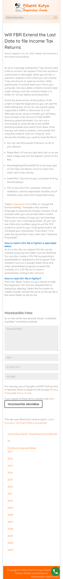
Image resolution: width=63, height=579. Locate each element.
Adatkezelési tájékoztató (44, 576)
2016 (10, 458)
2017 (10, 451)
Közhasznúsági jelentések (22, 447)
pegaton (16, 53)
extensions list (20, 204)
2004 (10, 542)
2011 (10, 493)
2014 (10, 472)
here (51, 398)
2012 (10, 486)
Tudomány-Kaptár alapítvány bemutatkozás (32, 433)
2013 (10, 479)
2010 (10, 500)
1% (9, 440)
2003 (10, 549)
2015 (10, 465)
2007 (10, 521)
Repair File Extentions (46, 53)
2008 (10, 514)
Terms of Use (24, 393)
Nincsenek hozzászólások (17, 56)
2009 (10, 507)
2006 (10, 528)
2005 (10, 535)
